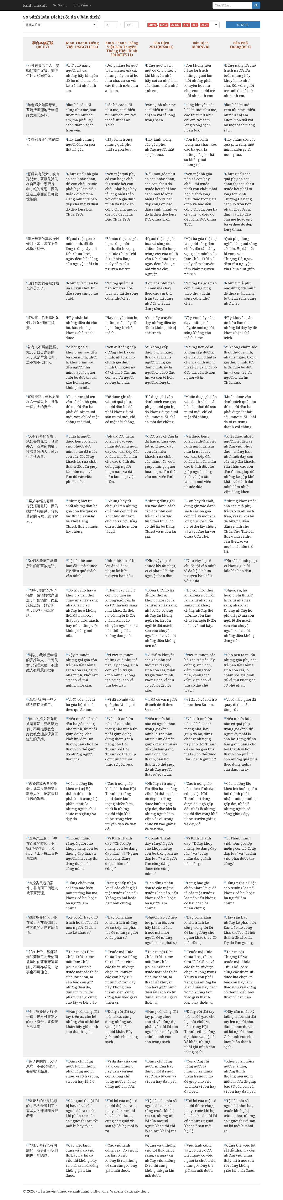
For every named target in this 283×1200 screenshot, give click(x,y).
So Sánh (60, 5)
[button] (60, 24)
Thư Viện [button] (82, 5)
